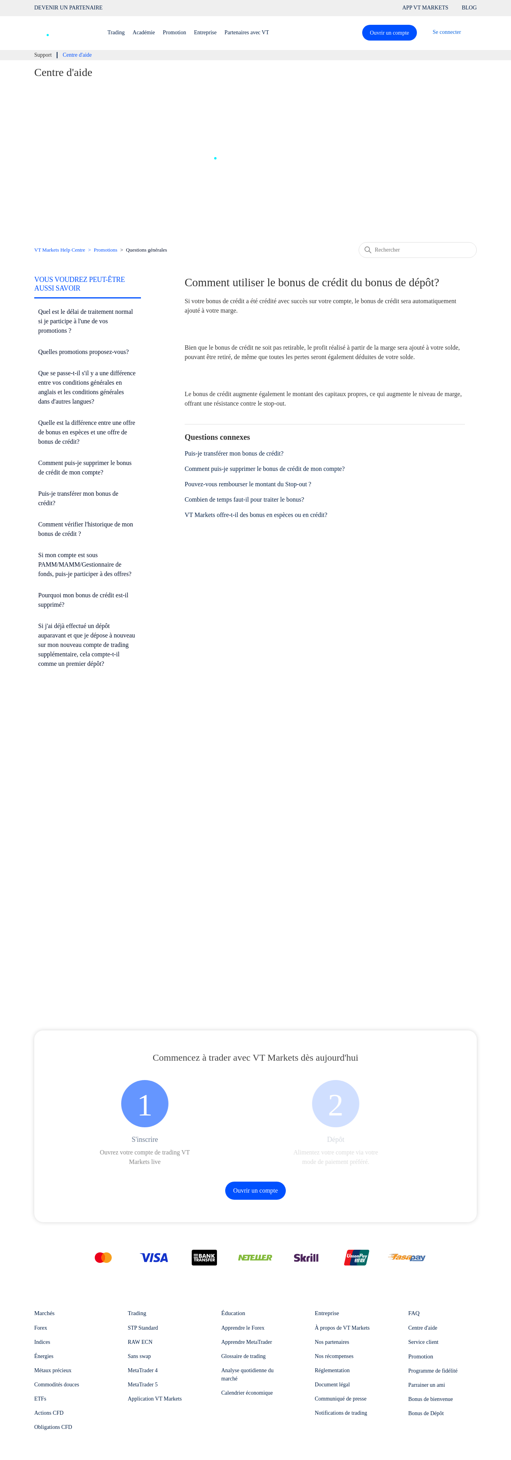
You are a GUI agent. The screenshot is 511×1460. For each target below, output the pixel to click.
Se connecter (447, 32)
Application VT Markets (155, 1399)
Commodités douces (56, 1385)
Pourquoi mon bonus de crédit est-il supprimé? (83, 600)
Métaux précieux (52, 1370)
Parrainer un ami (426, 1385)
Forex (40, 1328)
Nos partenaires (332, 1342)
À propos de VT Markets (342, 1328)
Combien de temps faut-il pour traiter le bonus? (244, 499)
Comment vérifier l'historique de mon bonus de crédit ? (85, 529)
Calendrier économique (247, 1393)
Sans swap (139, 1356)
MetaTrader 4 (143, 1370)
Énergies (44, 1356)
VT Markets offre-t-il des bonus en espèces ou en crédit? (256, 514)
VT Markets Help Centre (59, 250)
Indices (42, 1342)
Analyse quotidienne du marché (247, 1374)
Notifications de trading (341, 1413)
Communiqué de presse (341, 1399)
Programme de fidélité (432, 1371)
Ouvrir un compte (389, 33)
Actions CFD (48, 1413)
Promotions (105, 250)
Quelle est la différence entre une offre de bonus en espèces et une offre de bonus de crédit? (86, 432)
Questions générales (146, 250)
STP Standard (143, 1328)
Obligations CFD (53, 1427)
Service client (423, 1342)
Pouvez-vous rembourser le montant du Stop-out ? (248, 484)
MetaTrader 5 (143, 1385)
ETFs (40, 1399)
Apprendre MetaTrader (246, 1342)
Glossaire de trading (243, 1356)
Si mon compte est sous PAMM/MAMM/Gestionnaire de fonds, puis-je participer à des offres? (84, 564)
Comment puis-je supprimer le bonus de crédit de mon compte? (84, 467)
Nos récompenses (334, 1356)
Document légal (332, 1385)
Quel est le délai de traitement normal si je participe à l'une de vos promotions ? (85, 321)
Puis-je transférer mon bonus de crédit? (78, 498)
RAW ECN (140, 1342)
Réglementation (332, 1370)
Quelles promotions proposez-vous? (83, 351)
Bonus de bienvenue (430, 1399)
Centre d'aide (422, 1328)
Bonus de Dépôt (426, 1413)
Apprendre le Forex (243, 1328)
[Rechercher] (418, 250)
